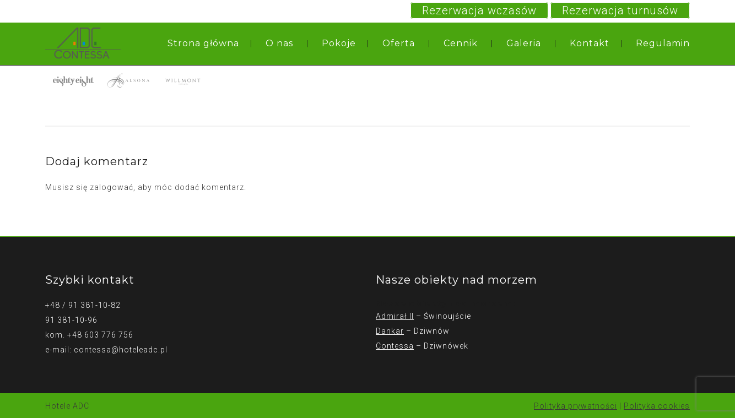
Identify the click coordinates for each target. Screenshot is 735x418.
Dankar (390, 331)
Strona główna (203, 43)
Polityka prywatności (575, 405)
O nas (279, 43)
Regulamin (663, 43)
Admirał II (395, 316)
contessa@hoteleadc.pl (120, 349)
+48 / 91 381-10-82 (83, 305)
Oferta (398, 43)
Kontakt (589, 43)
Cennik (461, 43)
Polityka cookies (657, 405)
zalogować (111, 187)
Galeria (523, 43)
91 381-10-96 (71, 320)
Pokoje (339, 43)
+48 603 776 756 (100, 334)
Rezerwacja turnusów (620, 10)
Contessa (395, 345)
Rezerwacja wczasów (479, 10)
